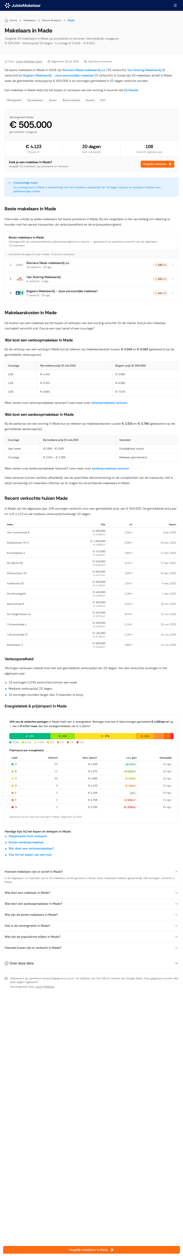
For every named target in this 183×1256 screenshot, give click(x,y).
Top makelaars (35, 100)
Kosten (52, 100)
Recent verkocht (71, 100)
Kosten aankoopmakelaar (26, 842)
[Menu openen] (175, 5)
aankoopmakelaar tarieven (110, 468)
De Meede (131, 90)
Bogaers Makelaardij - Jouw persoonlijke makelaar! (59, 75)
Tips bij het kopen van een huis (30, 855)
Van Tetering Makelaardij (144, 70)
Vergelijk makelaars (157, 164)
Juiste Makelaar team (29, 61)
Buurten (90, 100)
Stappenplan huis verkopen (28, 836)
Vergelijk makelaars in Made (91, 1250)
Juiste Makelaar (44, 986)
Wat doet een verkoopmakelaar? (31, 848)
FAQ (102, 100)
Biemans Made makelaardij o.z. (84, 70)
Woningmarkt (14, 100)
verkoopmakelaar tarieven (109, 403)
